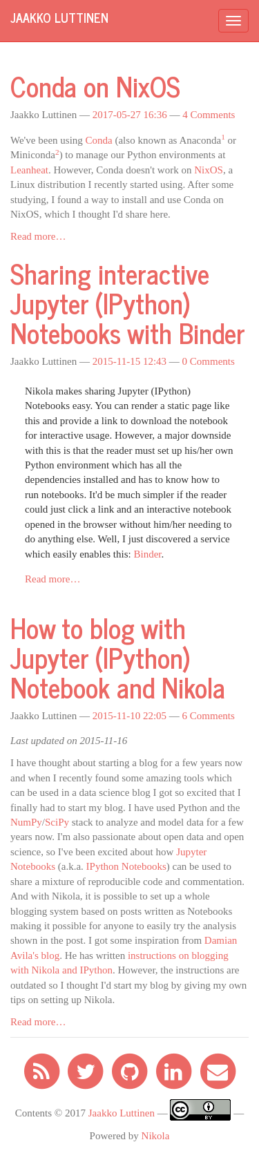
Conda (99, 140)
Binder (147, 554)
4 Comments (208, 114)
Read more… (38, 236)
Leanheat (29, 169)
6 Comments (208, 715)
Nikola (156, 1135)
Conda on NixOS (95, 86)
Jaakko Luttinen (121, 1113)
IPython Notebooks (126, 866)
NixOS (208, 169)
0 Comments (208, 361)
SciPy (57, 822)
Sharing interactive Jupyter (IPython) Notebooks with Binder (127, 302)
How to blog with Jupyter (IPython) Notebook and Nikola (117, 657)
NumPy (26, 822)
